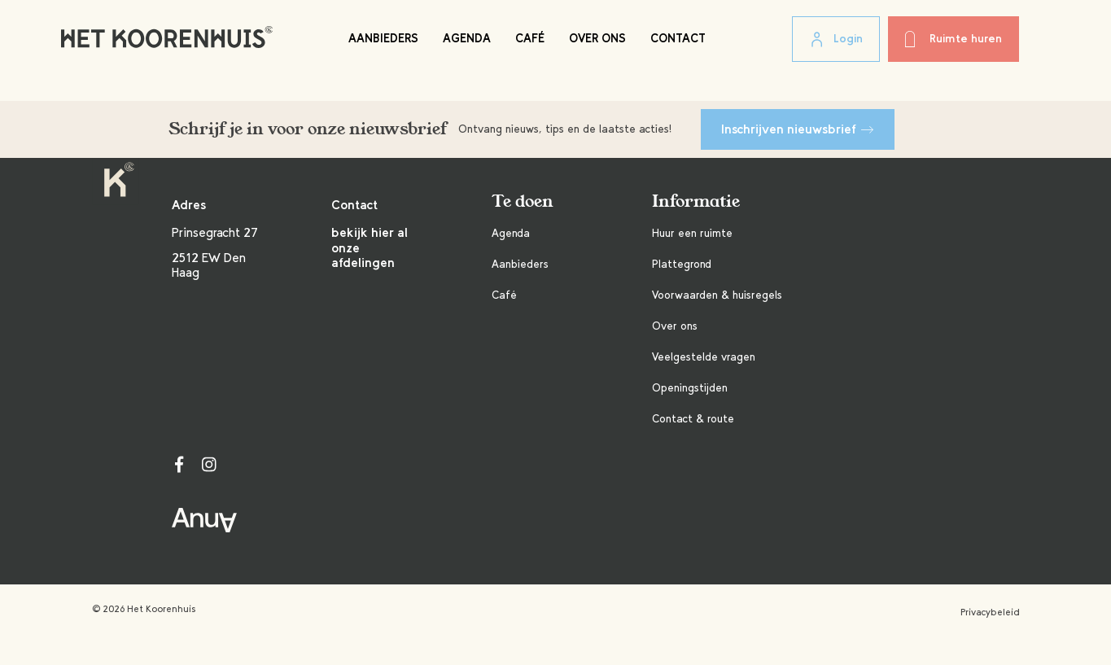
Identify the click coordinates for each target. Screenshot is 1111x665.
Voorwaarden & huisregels (717, 295)
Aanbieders (383, 38)
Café (530, 38)
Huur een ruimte (692, 233)
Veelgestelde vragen (703, 357)
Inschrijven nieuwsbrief (797, 129)
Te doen (522, 201)
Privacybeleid (990, 612)
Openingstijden (690, 388)
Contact (678, 38)
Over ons (597, 38)
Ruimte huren (953, 39)
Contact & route (693, 419)
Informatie (696, 201)
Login (836, 40)
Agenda (467, 38)
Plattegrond (681, 264)
